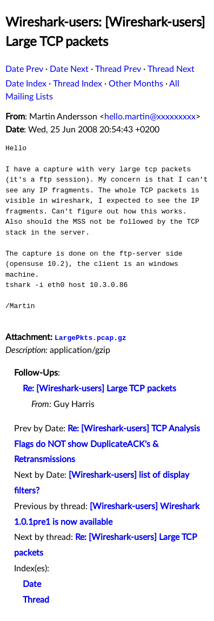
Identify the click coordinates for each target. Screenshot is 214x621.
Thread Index (77, 83)
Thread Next (171, 69)
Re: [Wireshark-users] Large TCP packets (99, 388)
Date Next (69, 69)
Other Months (136, 83)
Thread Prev (118, 69)
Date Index (25, 83)
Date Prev (24, 69)
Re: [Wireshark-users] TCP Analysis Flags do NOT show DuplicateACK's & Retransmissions (107, 444)
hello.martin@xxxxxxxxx (150, 116)
